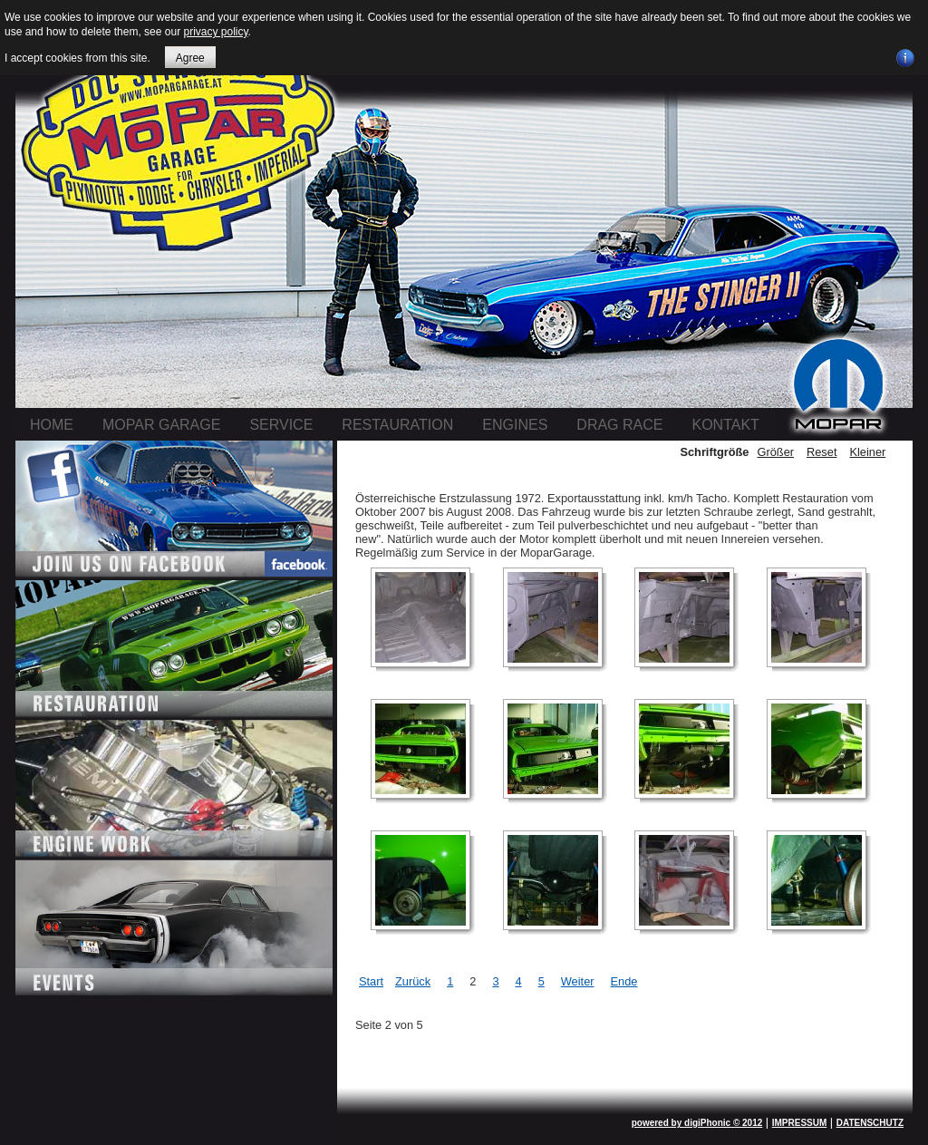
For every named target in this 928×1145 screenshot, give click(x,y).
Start (371, 981)
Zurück (412, 981)
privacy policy (215, 31)
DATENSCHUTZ (870, 1123)
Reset (821, 452)
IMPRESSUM (799, 1123)
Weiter (577, 981)
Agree (190, 58)
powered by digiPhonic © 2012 (697, 1123)
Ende (624, 981)
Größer (775, 452)
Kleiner (867, 452)
